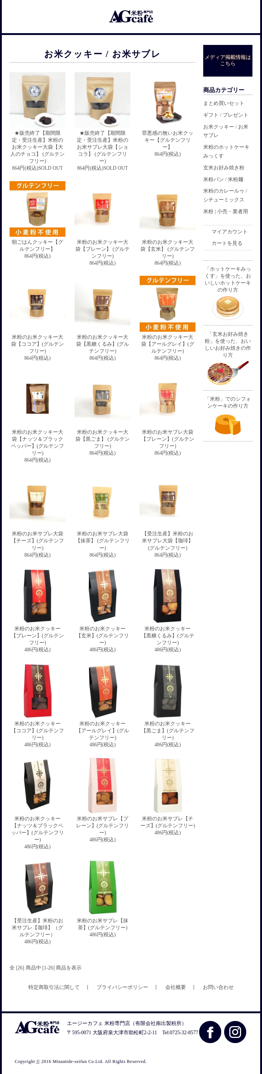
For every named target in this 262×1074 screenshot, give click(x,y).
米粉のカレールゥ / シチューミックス (225, 195)
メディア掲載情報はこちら (228, 60)
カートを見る (227, 243)
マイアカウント (230, 232)
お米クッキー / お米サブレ (225, 131)
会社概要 (175, 987)
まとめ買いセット (223, 103)
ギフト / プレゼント (225, 115)
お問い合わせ (218, 987)
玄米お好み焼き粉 (223, 167)
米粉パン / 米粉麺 (223, 179)
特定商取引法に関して (54, 987)
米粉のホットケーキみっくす (226, 151)
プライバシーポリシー (122, 987)
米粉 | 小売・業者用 (225, 211)
